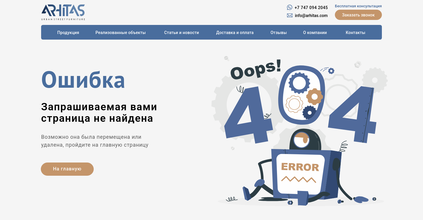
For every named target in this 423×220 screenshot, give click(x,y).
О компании (315, 32)
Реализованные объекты (120, 32)
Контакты (355, 32)
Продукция (68, 32)
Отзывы (279, 32)
